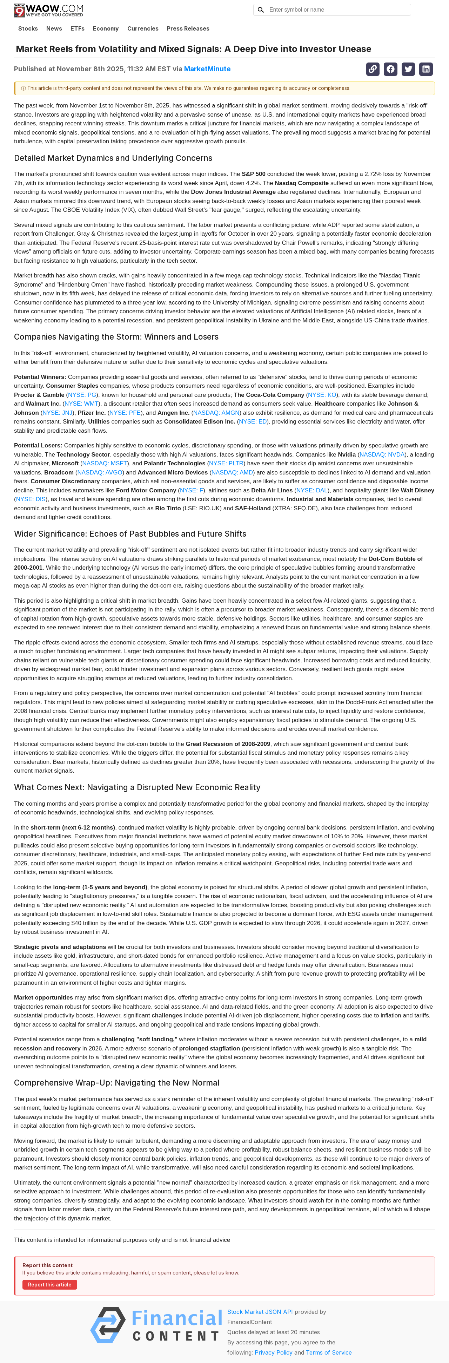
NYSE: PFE (125, 412)
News (54, 28)
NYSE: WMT (81, 403)
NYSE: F (191, 490)
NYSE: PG (82, 395)
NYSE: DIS (31, 499)
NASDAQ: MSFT (104, 463)
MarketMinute (207, 69)
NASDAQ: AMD (232, 472)
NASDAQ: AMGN (216, 412)
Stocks (28, 28)
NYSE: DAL (312, 490)
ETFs (78, 28)
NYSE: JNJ (57, 412)
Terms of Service (329, 1352)
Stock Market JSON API (260, 1311)
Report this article (50, 1284)
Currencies (143, 28)
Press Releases (188, 28)
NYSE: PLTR (226, 463)
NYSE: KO (322, 395)
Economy (106, 28)
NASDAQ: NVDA (382, 454)
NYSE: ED (253, 421)
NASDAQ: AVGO (99, 472)
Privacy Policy (274, 1352)
